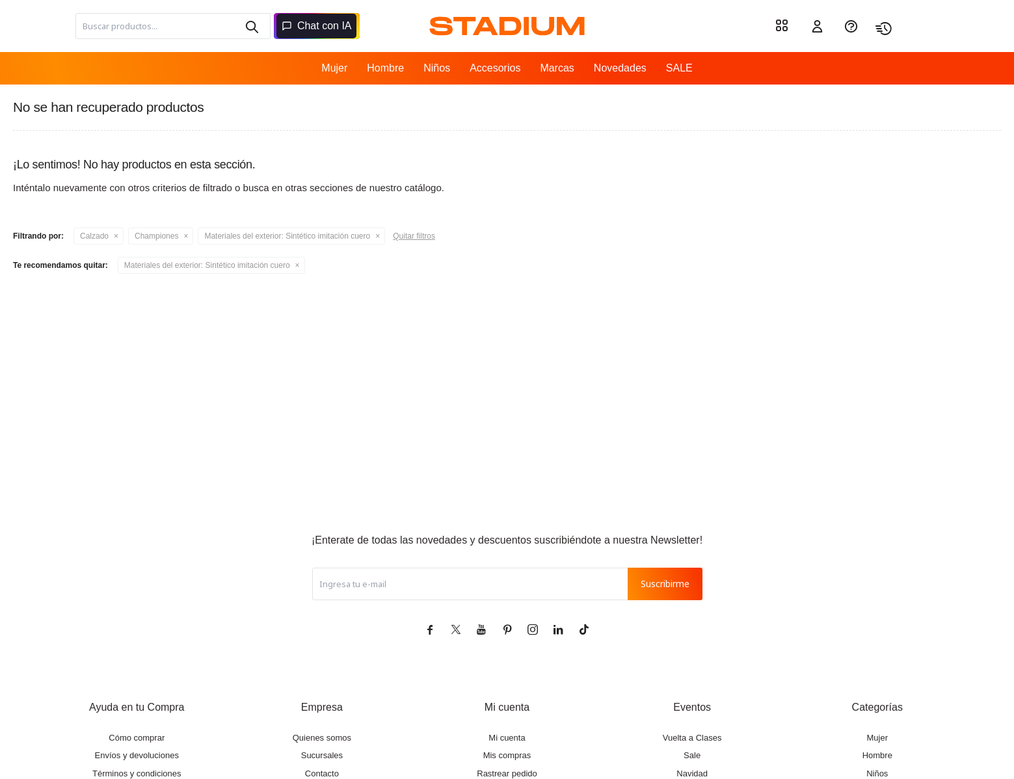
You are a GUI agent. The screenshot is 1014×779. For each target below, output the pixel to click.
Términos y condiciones (136, 773)
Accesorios (495, 67)
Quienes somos (322, 738)
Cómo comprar (137, 738)
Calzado (94, 236)
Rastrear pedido (507, 773)
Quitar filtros (414, 236)
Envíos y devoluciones (137, 755)
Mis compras (507, 755)
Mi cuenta (506, 738)
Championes (156, 236)
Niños (436, 67)
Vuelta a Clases (692, 738)
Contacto (322, 773)
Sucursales (322, 755)
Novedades (620, 67)
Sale (692, 755)
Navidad (692, 773)
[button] (251, 26)
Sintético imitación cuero (287, 236)
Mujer (334, 67)
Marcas (557, 67)
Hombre (385, 67)
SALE (679, 67)
